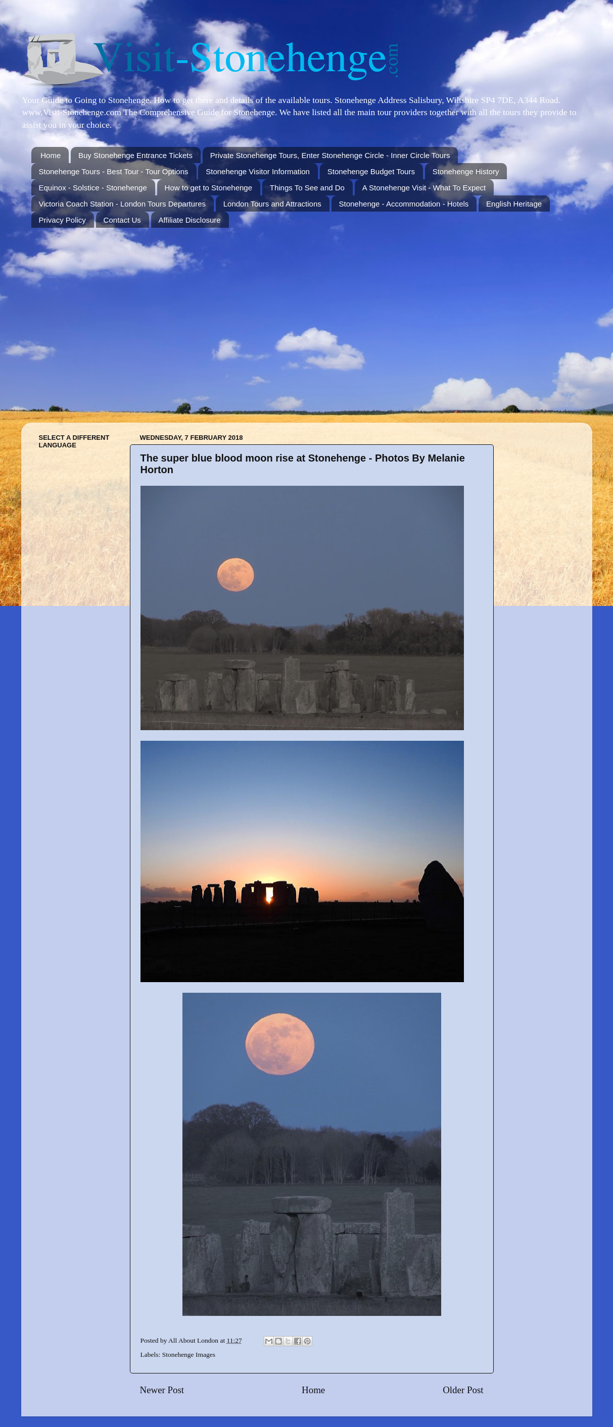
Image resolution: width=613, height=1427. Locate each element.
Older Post (463, 1390)
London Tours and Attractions (272, 203)
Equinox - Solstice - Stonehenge (93, 187)
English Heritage (514, 203)
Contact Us (122, 220)
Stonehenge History (466, 171)
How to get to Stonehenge (208, 187)
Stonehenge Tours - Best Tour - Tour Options (113, 171)
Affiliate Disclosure (190, 220)
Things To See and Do (307, 187)
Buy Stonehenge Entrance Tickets (135, 155)
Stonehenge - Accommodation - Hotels (404, 203)
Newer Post (162, 1390)
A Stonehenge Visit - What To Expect (424, 187)
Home (50, 155)
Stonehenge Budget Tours (371, 171)
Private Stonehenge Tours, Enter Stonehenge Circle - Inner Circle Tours (330, 155)
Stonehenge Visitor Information (258, 171)
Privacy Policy (62, 220)
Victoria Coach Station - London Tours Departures (122, 203)
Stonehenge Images (188, 1354)
